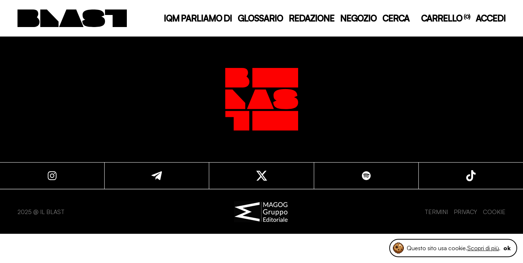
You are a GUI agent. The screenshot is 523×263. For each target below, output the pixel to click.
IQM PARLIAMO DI (198, 18)
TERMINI (436, 212)
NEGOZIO (358, 18)
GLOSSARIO (260, 18)
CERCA (395, 18)
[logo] (72, 18)
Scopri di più (483, 248)
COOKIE (494, 212)
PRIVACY (465, 212)
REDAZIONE (311, 18)
